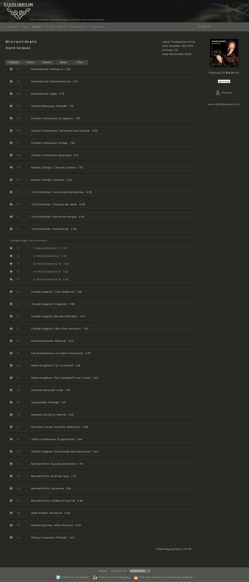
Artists (30, 62)
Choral (49, 26)
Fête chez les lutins (11, 328)
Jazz (25, 26)
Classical (12, 26)
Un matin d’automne (11, 353)
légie (11, 93)
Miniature (11, 513)
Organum (11, 304)
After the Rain (11, 525)
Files (80, 62)
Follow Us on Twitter (73, 577)
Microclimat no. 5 (11, 248)
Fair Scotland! (11, 365)
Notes (63, 62)
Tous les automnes (11, 463)
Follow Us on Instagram (111, 577)
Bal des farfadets (11, 316)
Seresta (11, 179)
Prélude (11, 106)
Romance (11, 69)
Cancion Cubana (11, 167)
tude (11, 390)
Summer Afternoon (11, 427)
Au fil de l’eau (11, 476)
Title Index (97, 26)
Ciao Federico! (11, 291)
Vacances (11, 488)
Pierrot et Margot (11, 216)
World (36, 26)
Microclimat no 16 (11, 279)
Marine (11, 414)
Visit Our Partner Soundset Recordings (163, 577)
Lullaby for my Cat (11, 500)
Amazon (224, 92)
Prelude (11, 402)
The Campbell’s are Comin (11, 377)
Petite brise (11, 229)
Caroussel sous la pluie (11, 130)
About (103, 570)
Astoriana (11, 155)
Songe (11, 143)
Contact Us (118, 570)
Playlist (13, 62)
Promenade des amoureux (11, 451)
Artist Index (78, 26)
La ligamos (11, 118)
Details (46, 62)
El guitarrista (11, 439)
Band (61, 26)
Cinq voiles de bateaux (11, 192)
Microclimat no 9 (11, 271)
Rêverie (11, 340)
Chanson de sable (11, 204)
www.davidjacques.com (224, 104)
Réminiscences (11, 81)
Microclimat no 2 (11, 256)
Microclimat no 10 (11, 263)
